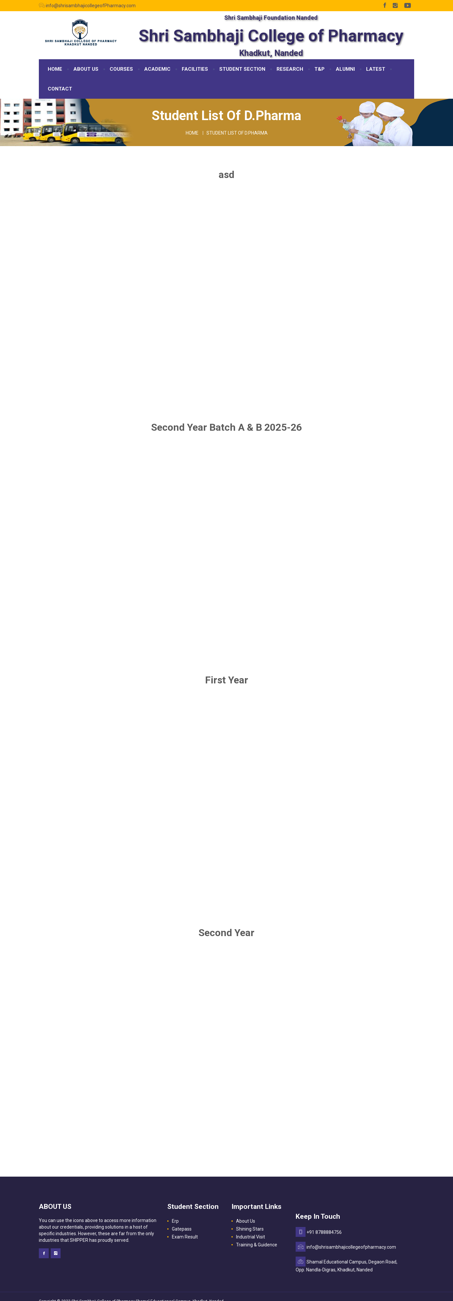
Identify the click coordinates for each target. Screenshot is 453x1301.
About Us (245, 1221)
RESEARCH (290, 69)
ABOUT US (85, 69)
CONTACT (60, 89)
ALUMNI (345, 69)
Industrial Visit (250, 1236)
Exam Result (185, 1236)
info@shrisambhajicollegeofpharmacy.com (351, 1247)
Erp (175, 1221)
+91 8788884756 (324, 1232)
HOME (55, 69)
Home (192, 133)
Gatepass (182, 1229)
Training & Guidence (256, 1244)
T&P (319, 69)
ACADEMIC (157, 69)
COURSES (121, 69)
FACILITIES (195, 69)
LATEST (375, 69)
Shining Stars (250, 1229)
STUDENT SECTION (242, 69)
